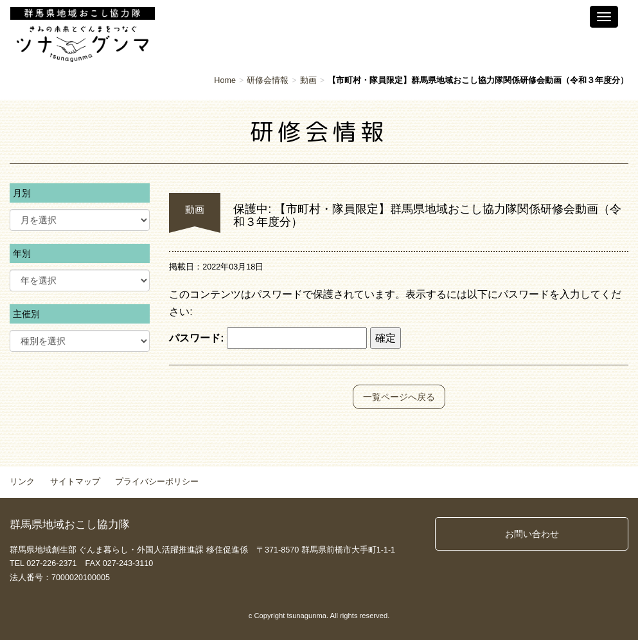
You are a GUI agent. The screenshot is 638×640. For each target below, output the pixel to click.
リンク (22, 481)
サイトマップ (75, 481)
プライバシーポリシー (157, 481)
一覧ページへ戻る (399, 397)
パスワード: (268, 338)
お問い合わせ (532, 534)
